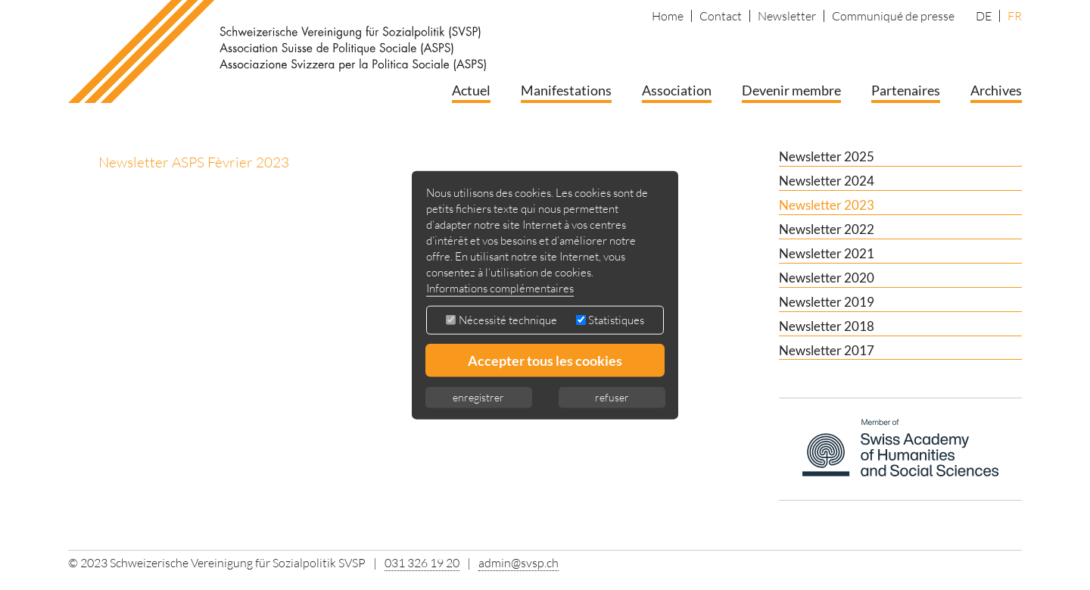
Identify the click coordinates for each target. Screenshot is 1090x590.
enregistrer (478, 397)
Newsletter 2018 (826, 326)
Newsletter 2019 (826, 302)
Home (668, 16)
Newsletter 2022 (826, 229)
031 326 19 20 (422, 562)
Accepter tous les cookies (545, 360)
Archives (996, 90)
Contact (720, 16)
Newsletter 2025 (826, 156)
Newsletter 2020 (826, 278)
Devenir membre (791, 90)
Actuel (471, 90)
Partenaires (905, 90)
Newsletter (787, 16)
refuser (612, 397)
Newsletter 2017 (826, 350)
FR (1014, 16)
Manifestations (566, 90)
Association (677, 90)
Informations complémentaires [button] (500, 288)
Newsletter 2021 (826, 253)
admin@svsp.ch (518, 562)
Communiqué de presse (893, 16)
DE (984, 16)
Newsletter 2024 (826, 181)
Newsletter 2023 (826, 205)
